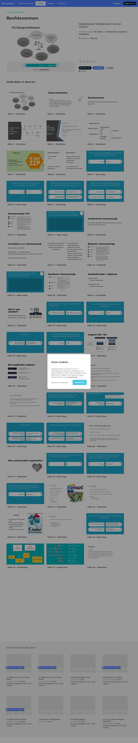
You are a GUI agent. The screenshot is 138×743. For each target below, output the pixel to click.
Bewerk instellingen (59, 382)
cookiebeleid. (72, 377)
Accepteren (80, 382)
